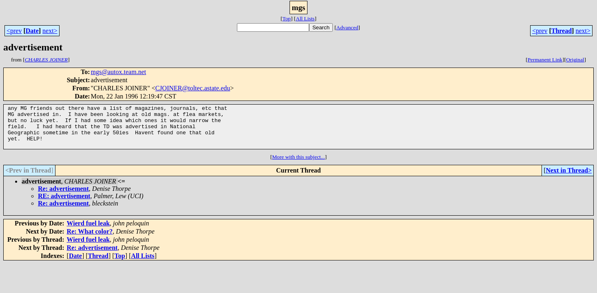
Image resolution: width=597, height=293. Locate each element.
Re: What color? (90, 239)
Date (32, 30)
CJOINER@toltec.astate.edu (192, 88)
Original (575, 60)
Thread (561, 30)
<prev (14, 30)
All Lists (305, 18)
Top (286, 18)
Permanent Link (545, 60)
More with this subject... (298, 165)
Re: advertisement (63, 197)
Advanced (347, 27)
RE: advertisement (64, 204)
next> (49, 30)
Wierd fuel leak (88, 231)
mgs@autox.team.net (118, 71)
